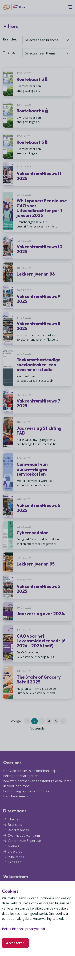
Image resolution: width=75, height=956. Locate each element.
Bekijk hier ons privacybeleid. (23, 929)
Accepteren (15, 943)
